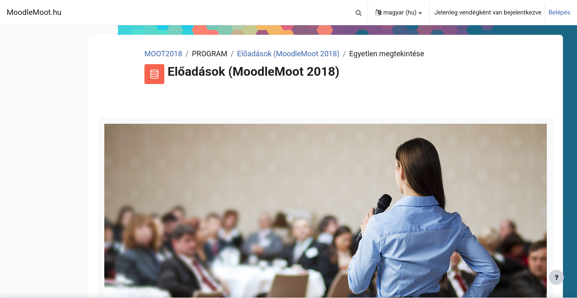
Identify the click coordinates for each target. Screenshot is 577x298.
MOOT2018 (195, 53)
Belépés (559, 12)
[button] (359, 12)
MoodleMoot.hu (34, 12)
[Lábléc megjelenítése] (556, 277)
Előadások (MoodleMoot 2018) (320, 53)
